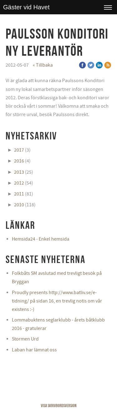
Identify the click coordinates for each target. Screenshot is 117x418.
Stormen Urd (25, 339)
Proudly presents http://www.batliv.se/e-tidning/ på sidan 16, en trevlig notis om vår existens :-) (57, 300)
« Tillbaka (43, 65)
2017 (19, 150)
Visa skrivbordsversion (58, 405)
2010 (19, 205)
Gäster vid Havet (26, 7)
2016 (19, 161)
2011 (19, 194)
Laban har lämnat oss (34, 350)
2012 (19, 183)
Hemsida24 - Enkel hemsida (40, 239)
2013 (19, 172)
